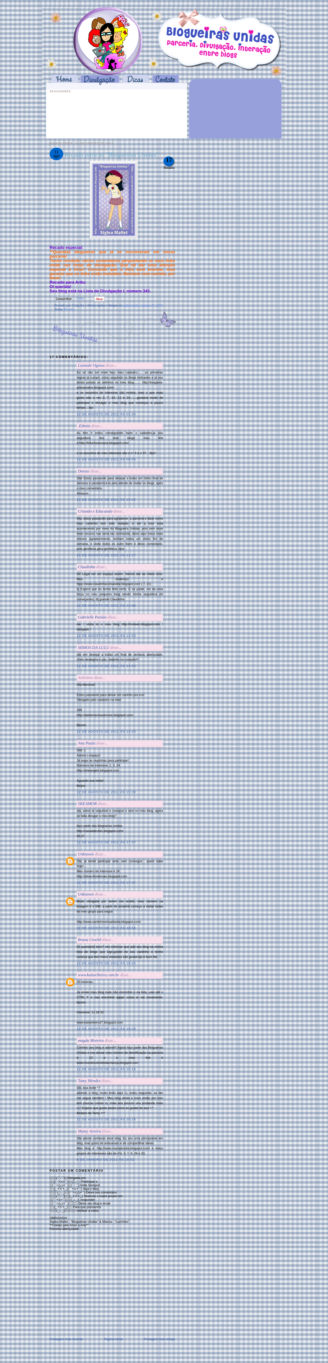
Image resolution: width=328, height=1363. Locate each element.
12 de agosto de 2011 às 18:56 (106, 928)
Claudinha (86, 567)
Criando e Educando (95, 511)
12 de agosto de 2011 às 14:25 (106, 731)
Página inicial (113, 1339)
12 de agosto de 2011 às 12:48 (106, 605)
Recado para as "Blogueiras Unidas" (111, 154)
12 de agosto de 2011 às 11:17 (106, 555)
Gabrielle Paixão (92, 617)
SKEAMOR (87, 803)
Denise (83, 471)
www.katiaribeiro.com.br (98, 975)
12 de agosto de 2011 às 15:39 (106, 792)
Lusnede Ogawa (91, 365)
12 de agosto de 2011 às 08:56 (106, 459)
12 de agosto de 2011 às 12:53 (106, 635)
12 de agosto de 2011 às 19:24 (106, 963)
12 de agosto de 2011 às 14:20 (106, 666)
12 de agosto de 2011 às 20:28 (106, 1119)
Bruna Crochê (89, 939)
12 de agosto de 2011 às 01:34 (106, 414)
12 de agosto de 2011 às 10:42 (106, 499)
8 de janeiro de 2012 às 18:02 (106, 1159)
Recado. (69, 309)
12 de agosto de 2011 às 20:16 (106, 1069)
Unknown (86, 854)
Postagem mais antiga (159, 1339)
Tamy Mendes (89, 1080)
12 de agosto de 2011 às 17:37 (106, 842)
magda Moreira (91, 1040)
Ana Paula (86, 743)
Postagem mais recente (66, 1339)
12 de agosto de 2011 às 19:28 (106, 1029)
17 (169, 160)
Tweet (80, 298)
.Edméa (84, 425)
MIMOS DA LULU (93, 647)
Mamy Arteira (89, 1131)
